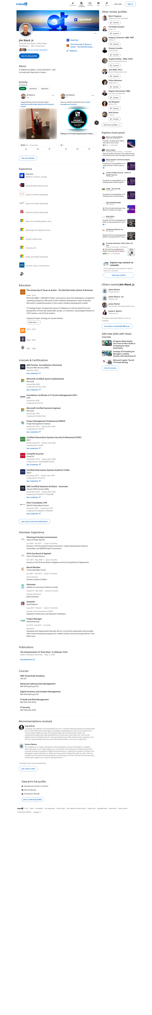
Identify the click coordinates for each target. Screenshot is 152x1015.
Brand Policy (112, 808)
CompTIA (30, 456)
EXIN (28, 398)
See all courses (110, 368)
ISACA (29, 473)
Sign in (130, 4)
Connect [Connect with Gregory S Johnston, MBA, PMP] (114, 44)
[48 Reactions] (24, 145)
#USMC (23, 107)
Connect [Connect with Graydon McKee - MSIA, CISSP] (114, 66)
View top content (119, 275)
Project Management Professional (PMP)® (46, 421)
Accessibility (39, 808)
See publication (27, 659)
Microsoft (30, 381)
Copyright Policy (102, 808)
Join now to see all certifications (34, 521)
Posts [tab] (23, 89)
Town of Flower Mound (36, 540)
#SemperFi (50, 104)
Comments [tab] (33, 89)
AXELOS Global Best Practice (38, 505)
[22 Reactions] (105, 145)
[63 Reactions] (106, 254)
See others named (117, 326)
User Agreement (50, 808)
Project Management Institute (38, 424)
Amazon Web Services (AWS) (38, 367)
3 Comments (33, 145)
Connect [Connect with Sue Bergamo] (114, 108)
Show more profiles (112, 125)
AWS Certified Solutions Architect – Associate (47, 486)
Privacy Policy (60, 808)
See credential (34, 373)
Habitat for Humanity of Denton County (42, 587)
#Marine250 (42, 104)
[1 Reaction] (104, 168)
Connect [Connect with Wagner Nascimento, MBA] (114, 98)
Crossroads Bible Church (36, 570)
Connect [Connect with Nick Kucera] (114, 119)
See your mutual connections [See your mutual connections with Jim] (37, 50)
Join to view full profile (32, 799)
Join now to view (28, 769)
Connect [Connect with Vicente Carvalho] (114, 55)
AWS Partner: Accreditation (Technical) (44, 365)
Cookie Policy (91, 808)
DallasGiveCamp (33, 621)
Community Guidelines (24, 812)
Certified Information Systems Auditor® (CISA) (48, 470)
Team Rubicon (32, 604)
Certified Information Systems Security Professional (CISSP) (54, 437)
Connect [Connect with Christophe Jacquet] (114, 33)
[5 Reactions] (61, 145)
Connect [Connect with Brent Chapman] (114, 23)
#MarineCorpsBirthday (29, 104)
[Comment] (38, 149)
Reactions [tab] (44, 89)
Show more (33, 322)
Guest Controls (122, 808)
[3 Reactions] (104, 224)
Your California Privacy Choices (76, 808)
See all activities (28, 158)
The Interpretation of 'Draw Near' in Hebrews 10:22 (43, 652)
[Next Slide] (96, 123)
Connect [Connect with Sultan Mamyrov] (114, 87)
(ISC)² (29, 440)
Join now (118, 4)
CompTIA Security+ (35, 453)
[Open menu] (95, 33)
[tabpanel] (58, 121)
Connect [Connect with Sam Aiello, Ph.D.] (114, 76)
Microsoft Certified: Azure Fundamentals (45, 378)
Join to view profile (29, 56)
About (32, 808)
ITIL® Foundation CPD (37, 502)
